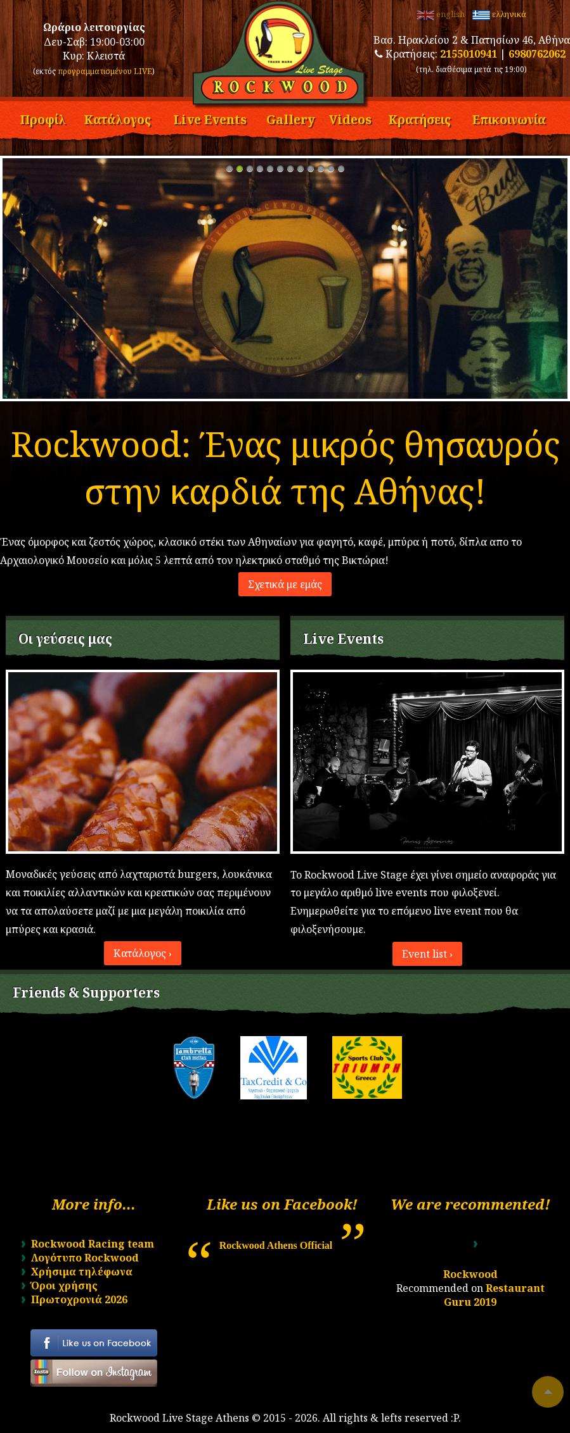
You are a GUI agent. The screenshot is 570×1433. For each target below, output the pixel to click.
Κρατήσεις (419, 118)
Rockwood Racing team (92, 1244)
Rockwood (470, 1274)
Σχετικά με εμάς (285, 584)
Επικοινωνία (509, 118)
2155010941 (468, 54)
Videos (350, 118)
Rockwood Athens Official (276, 1245)
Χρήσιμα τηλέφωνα (82, 1272)
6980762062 (537, 54)
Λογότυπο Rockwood (85, 1258)
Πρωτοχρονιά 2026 (79, 1299)
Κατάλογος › (142, 953)
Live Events (210, 118)
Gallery (290, 118)
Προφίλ (43, 118)
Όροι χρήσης (64, 1285)
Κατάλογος (117, 118)
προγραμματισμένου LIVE (105, 71)
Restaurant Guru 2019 (494, 1295)
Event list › (427, 954)
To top (548, 1392)
